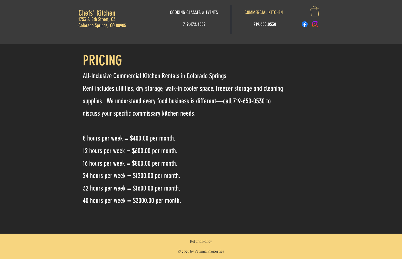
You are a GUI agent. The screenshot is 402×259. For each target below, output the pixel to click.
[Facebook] (305, 24)
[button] (314, 11)
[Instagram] (315, 24)
